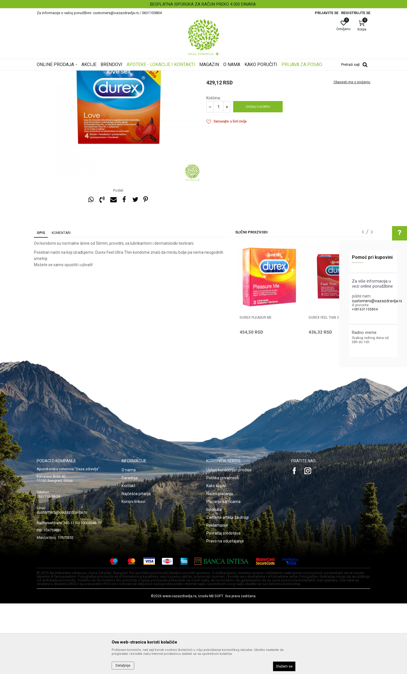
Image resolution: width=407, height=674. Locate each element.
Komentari (61, 303)
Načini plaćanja (219, 564)
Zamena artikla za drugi (227, 588)
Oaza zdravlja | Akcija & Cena (60, 74)
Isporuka (214, 580)
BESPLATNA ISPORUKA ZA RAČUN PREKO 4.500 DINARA (203, 4)
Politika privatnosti (222, 548)
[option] (203, 4)
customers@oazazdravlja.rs (377, 301)
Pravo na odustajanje (225, 611)
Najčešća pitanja (136, 564)
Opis (41, 303)
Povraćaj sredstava (223, 603)
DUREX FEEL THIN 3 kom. (328, 388)
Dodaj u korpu (258, 177)
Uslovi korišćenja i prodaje (229, 540)
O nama (129, 540)
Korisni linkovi (133, 572)
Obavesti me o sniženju (352, 153)
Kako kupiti (216, 556)
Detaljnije (123, 666)
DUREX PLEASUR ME (256, 388)
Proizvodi (94, 74)
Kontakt (128, 556)
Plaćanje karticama (223, 572)
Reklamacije (217, 596)
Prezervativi (139, 74)
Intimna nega (115, 74)
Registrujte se (355, 13)
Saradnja (130, 548)
